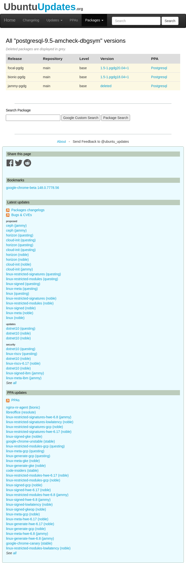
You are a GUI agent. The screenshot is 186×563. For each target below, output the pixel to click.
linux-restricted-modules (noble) (30, 303)
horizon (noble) (17, 255)
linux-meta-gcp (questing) (25, 451)
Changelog (31, 20)
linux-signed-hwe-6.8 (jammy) (28, 500)
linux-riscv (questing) (21, 354)
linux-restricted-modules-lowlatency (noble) (38, 548)
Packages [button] (94, 20)
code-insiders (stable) (22, 470)
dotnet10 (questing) (20, 328)
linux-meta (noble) (19, 313)
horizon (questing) (19, 235)
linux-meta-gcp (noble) (23, 514)
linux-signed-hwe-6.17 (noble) (28, 490)
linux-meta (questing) (22, 289)
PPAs (74, 20)
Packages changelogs (28, 210)
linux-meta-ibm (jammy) (23, 378)
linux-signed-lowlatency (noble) (29, 504)
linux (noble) (15, 318)
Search (170, 21)
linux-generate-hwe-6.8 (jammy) (30, 538)
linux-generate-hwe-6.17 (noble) (30, 524)
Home (10, 20)
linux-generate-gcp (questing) (28, 456)
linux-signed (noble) (21, 308)
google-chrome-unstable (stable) (30, 441)
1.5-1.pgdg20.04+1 (114, 68)
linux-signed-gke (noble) (24, 436)
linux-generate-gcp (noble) (26, 529)
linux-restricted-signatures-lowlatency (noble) (39, 422)
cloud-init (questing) (21, 240)
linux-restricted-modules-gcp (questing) (35, 446)
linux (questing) (17, 293)
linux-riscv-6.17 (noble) (23, 363)
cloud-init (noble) (18, 264)
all (14, 383)
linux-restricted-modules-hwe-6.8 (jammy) (37, 495)
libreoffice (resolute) (21, 412)
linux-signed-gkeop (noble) (26, 509)
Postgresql (159, 68)
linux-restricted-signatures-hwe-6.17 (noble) (38, 432)
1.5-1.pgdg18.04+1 (114, 77)
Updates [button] (54, 20)
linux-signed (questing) (23, 284)
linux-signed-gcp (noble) (24, 485)
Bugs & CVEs (21, 215)
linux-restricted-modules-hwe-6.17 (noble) (37, 475)
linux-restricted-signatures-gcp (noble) (34, 427)
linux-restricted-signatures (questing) (33, 274)
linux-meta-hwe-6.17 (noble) (27, 519)
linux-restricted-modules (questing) (32, 279)
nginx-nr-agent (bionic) (23, 407)
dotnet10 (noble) (18, 333)
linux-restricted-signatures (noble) (31, 298)
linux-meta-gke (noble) (23, 461)
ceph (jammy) (16, 225)
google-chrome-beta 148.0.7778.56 (32, 188)
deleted (105, 86)
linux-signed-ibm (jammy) (25, 373)
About (61, 141)
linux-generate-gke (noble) (26, 466)
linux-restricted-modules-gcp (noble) (33, 480)
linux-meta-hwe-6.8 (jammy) (27, 534)
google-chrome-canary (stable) (29, 543)
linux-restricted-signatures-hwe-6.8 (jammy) (38, 417)
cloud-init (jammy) (19, 269)
